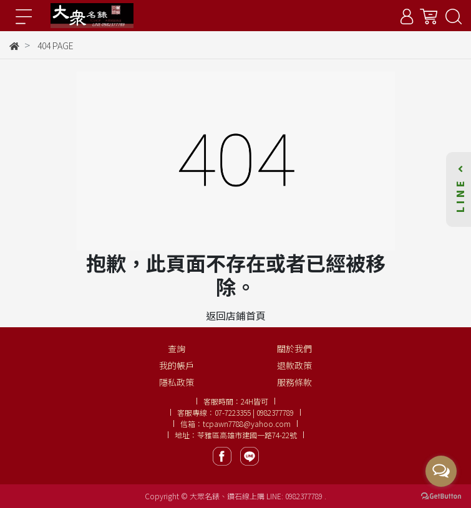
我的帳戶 (176, 365)
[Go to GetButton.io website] (441, 495)
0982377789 (304, 496)
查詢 (176, 348)
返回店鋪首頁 (236, 315)
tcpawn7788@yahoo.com (247, 423)
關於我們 (294, 348)
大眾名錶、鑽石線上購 (227, 496)
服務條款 (294, 382)
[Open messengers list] (441, 471)
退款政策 (294, 365)
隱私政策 (176, 382)
